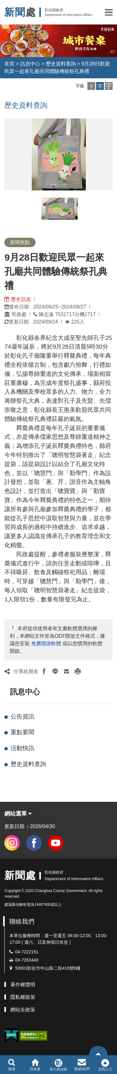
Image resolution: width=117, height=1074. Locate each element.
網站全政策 (22, 1009)
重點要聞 (22, 732)
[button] (109, 12)
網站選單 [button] (18, 814)
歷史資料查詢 (61, 63)
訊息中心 (30, 63)
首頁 (9, 63)
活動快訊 (22, 748)
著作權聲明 (22, 984)
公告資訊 (22, 716)
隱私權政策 (22, 997)
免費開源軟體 (46, 643)
